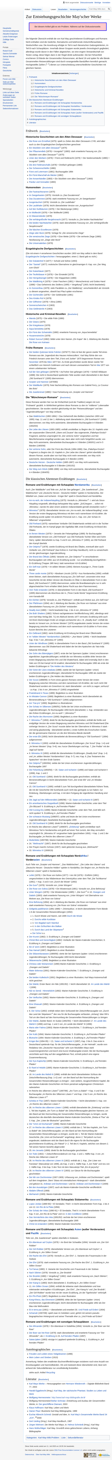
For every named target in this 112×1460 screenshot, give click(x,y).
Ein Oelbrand (35, 633)
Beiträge (97, 3)
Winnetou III (36, 753)
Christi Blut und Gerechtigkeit (42, 940)
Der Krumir (34, 937)
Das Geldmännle (36, 309)
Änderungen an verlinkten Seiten (9, 96)
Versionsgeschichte (78, 9)
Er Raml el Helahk (37, 1068)
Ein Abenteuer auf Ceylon (40, 1242)
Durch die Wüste (74, 916)
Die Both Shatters (37, 613)
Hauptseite (7, 28)
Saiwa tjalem (35, 1339)
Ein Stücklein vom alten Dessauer (44, 148)
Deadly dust (34, 610)
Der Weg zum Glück (38, 469)
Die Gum (33, 885)
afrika (83, 855)
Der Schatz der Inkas (38, 1210)
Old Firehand (35, 523)
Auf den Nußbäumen (38, 209)
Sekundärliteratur (75, 1437)
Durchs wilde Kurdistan (45, 919)
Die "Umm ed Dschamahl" (41, 1124)
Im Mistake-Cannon (38, 696)
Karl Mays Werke (36, 1384)
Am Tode (33, 1154)
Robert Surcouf (36, 339)
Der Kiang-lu (34, 1283)
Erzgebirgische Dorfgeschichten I (41, 256)
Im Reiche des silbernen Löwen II (48, 1127)
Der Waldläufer (36, 385)
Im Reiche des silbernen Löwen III (48, 1160)
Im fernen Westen (37, 533)
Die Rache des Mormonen (41, 716)
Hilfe (4, 42)
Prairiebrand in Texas (38, 693)
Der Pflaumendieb (37, 151)
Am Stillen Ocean (40, 1286)
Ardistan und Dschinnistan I (56, 1184)
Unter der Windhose (38, 643)
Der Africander (35, 1326)
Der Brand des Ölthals (39, 557)
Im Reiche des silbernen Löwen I (47, 1107)
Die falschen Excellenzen (40, 230)
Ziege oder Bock (36, 233)
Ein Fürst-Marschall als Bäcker (43, 175)
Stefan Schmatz (58, 1401)
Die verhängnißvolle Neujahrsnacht (45, 219)
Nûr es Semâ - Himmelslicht (41, 991)
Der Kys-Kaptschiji (37, 1061)
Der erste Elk (35, 736)
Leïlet (31, 875)
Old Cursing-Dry (36, 810)
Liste (63, 1437)
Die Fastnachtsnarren (39, 192)
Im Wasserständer (37, 216)
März (49, 362)
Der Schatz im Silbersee (40, 706)
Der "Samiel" (35, 264)
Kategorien (32, 1437)
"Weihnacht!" (38, 843)
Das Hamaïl (34, 950)
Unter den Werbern (37, 158)
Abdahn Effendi (36, 1190)
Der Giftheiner (35, 302)
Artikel (27, 9)
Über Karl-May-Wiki (43, 1454)
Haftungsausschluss (59, 1454)
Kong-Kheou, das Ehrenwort (42, 1300)
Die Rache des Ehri (38, 1256)
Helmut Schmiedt (75, 1425)
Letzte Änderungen (10, 37)
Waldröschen (39, 416)
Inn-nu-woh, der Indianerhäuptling (44, 500)
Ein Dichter (34, 600)
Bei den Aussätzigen (38, 1187)
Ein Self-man (35, 567)
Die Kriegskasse (36, 325)
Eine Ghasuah (35, 1004)
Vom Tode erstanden (38, 590)
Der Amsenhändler (37, 178)
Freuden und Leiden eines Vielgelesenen (47, 1354)
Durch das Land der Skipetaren (49, 930)
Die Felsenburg (36, 770)
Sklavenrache (35, 960)
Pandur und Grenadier (39, 182)
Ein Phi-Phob (35, 1296)
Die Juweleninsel (36, 392)
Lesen (53, 9)
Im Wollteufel (35, 212)
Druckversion (8, 103)
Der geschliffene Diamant (50, 1404)
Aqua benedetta (36, 329)
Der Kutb (33, 1034)
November (33, 362)
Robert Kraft (7, 51)
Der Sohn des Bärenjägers (41, 653)
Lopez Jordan (35, 1204)
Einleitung (74, 827)
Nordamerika (82, 484)
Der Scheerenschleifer (39, 168)
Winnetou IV (38, 850)
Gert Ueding (34, 1421)
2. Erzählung (49, 1336)
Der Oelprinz (35, 547)
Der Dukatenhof (36, 261)
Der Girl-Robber (36, 1249)
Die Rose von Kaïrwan (39, 342)
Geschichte (7, 71)
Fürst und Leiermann (38, 172)
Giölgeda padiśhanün (38, 909)
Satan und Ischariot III (82, 800)
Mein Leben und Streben (40, 1357)
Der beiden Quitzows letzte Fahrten (45, 352)
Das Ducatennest (37, 199)
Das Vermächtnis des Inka (41, 1217)
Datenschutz (29, 1454)
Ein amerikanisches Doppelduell (43, 803)
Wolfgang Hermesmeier (39, 1397)
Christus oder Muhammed (40, 964)
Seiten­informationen (10, 109)
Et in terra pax (35, 1310)
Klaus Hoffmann (36, 1408)
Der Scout (33, 680)
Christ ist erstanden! (38, 1224)
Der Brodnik (34, 1276)
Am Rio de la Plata (44, 1207)
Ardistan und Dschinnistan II (89, 1184)
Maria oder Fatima (37, 1027)
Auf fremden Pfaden (70, 1336)
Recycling (50, 1372)
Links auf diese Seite (11, 92)
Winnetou (33, 510)
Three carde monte (37, 573)
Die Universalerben (37, 243)
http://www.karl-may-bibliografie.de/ (67, 1397)
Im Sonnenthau (36, 288)
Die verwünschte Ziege (39, 236)
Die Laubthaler (35, 205)
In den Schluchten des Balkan (48, 926)
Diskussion (36, 9)
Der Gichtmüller (36, 295)
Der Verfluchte (35, 997)
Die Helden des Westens (62, 666)
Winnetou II (36, 743)
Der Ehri (32, 1262)
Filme (5, 68)
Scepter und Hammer (38, 382)
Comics (6, 59)
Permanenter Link (10, 106)
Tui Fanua (33, 1269)
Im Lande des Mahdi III (43, 1074)
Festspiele (7, 65)
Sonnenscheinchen (37, 305)
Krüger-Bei (34, 1041)
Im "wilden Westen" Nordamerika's (44, 637)
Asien (78, 1229)
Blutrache (33, 1038)
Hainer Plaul (34, 1411)
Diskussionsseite (86, 3)
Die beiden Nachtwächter (40, 223)
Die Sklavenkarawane (39, 954)
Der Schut (36, 933)
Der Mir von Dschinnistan (40, 1177)
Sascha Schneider (10, 54)
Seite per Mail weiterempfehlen (9, 83)
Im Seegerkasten (36, 195)
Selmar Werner (8, 57)
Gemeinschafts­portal (11, 31)
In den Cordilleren (74, 1214)
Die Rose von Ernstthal (39, 141)
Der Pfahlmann (36, 603)
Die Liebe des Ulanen (39, 429)
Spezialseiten (8, 100)
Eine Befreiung (35, 902)
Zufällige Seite (8, 40)
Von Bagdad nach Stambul (47, 923)
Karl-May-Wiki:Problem (48, 1437)
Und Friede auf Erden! (88, 1310)
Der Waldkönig (35, 281)
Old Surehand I (39, 776)
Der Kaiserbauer (36, 271)
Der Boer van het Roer (39, 1333)
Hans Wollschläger (37, 1428)
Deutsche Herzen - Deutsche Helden (45, 462)
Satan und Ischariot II (64, 1041)
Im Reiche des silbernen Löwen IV (48, 1170)
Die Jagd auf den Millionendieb (43, 800)
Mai (98, 365)
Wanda (32, 318)
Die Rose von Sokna (38, 889)
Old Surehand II (40, 786)
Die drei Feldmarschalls (39, 165)
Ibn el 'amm (34, 947)
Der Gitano (34, 322)
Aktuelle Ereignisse (10, 34)
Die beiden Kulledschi (39, 977)
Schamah (33, 1313)
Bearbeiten (44, 131)
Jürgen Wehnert (36, 1425)
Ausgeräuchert (35, 202)
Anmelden (106, 3)
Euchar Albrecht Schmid (40, 1414)
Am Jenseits (37, 1150)
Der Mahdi (33, 984)
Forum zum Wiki (9, 79)
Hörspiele (6, 62)
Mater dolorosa (36, 970)
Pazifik (35, 1233)
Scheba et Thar (36, 1101)
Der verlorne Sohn (37, 449)
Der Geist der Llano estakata (42, 670)
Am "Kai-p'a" (34, 703)
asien (37, 859)
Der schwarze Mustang (39, 816)
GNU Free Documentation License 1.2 (68, 1450)
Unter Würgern (35, 892)
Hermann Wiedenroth (75, 1384)
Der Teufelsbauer (36, 274)
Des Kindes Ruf (36, 298)
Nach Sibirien (35, 1272)
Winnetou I (36, 720)
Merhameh (34, 1194)
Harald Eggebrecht (37, 1391)
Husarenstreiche (36, 335)
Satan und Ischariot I (67, 770)
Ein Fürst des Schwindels (40, 332)
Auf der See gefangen (39, 372)
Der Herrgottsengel (37, 278)
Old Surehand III (40, 823)
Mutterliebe (34, 840)
